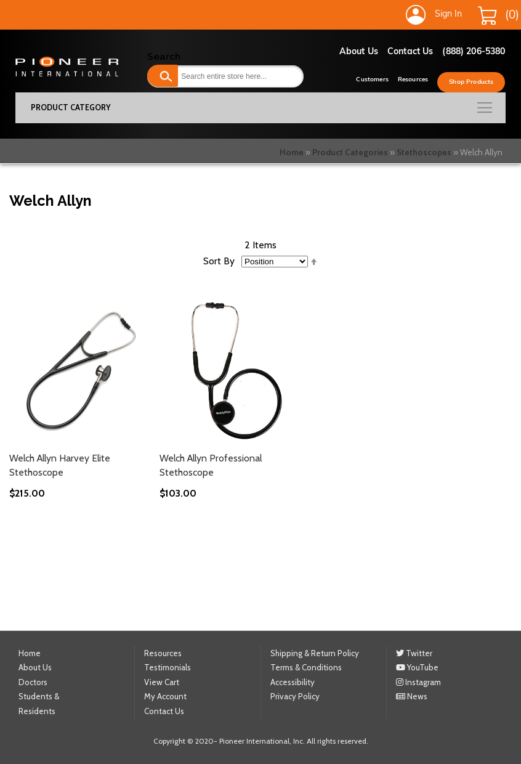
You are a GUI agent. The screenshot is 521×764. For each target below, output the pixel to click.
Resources (413, 79)
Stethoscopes (424, 152)
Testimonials (167, 667)
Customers (372, 79)
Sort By (219, 261)
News (411, 696)
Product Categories (350, 152)
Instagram (418, 682)
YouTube (417, 667)
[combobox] (225, 76)
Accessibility (292, 682)
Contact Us (410, 52)
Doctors (32, 682)
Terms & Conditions (306, 667)
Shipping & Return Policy (314, 653)
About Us (358, 52)
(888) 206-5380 (473, 52)
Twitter (414, 653)
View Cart (161, 682)
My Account (165, 696)
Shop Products (471, 82)
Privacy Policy (295, 696)
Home (292, 152)
